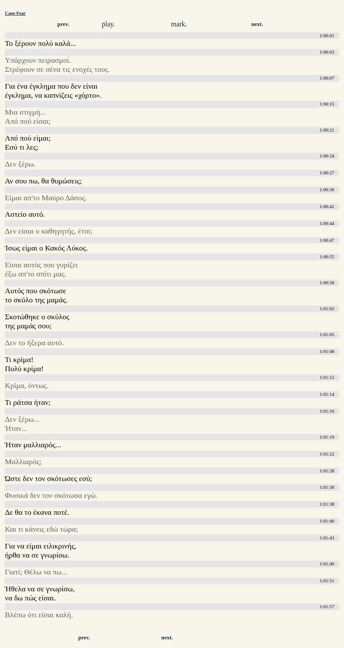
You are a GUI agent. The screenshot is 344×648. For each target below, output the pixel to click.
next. (257, 24)
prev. (63, 24)
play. (108, 24)
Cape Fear (15, 13)
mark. (179, 24)
